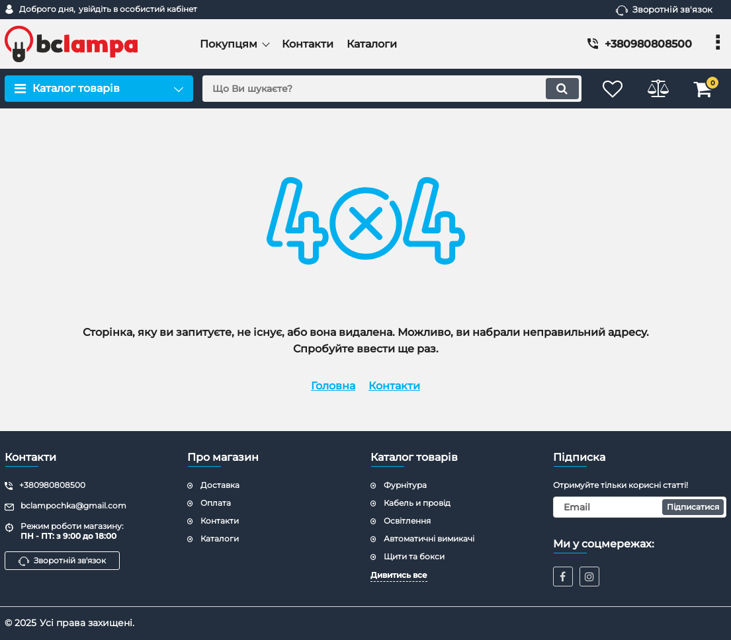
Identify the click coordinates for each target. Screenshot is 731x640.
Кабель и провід (417, 503)
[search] (390, 88)
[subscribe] (639, 507)
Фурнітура (405, 485)
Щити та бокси (414, 556)
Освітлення (407, 521)
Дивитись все (398, 575)
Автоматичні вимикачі (429, 538)
